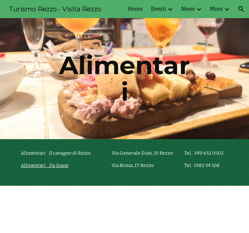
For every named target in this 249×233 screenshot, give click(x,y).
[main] (124, 78)
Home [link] (135, 9)
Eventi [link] (158, 9)
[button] (241, 9)
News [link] (188, 9)
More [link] (216, 9)
